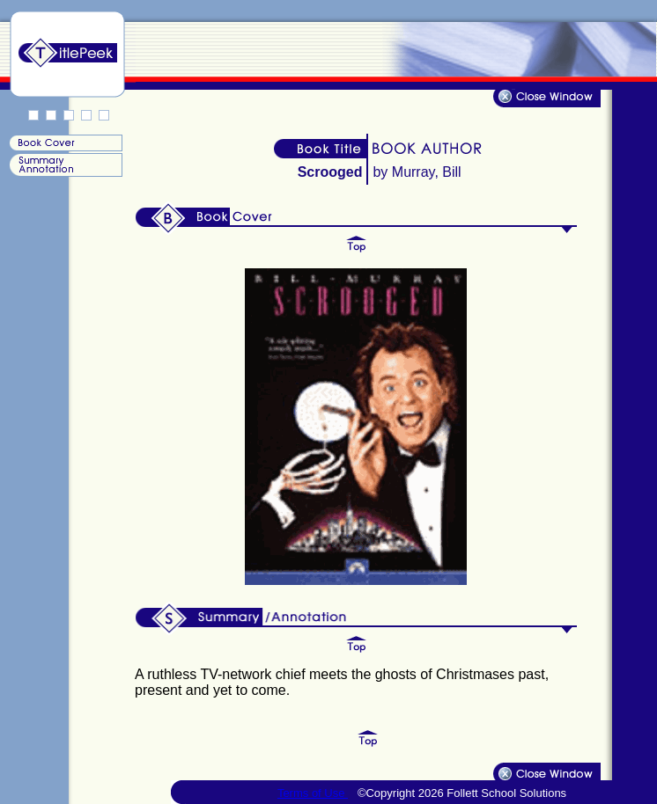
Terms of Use (312, 793)
